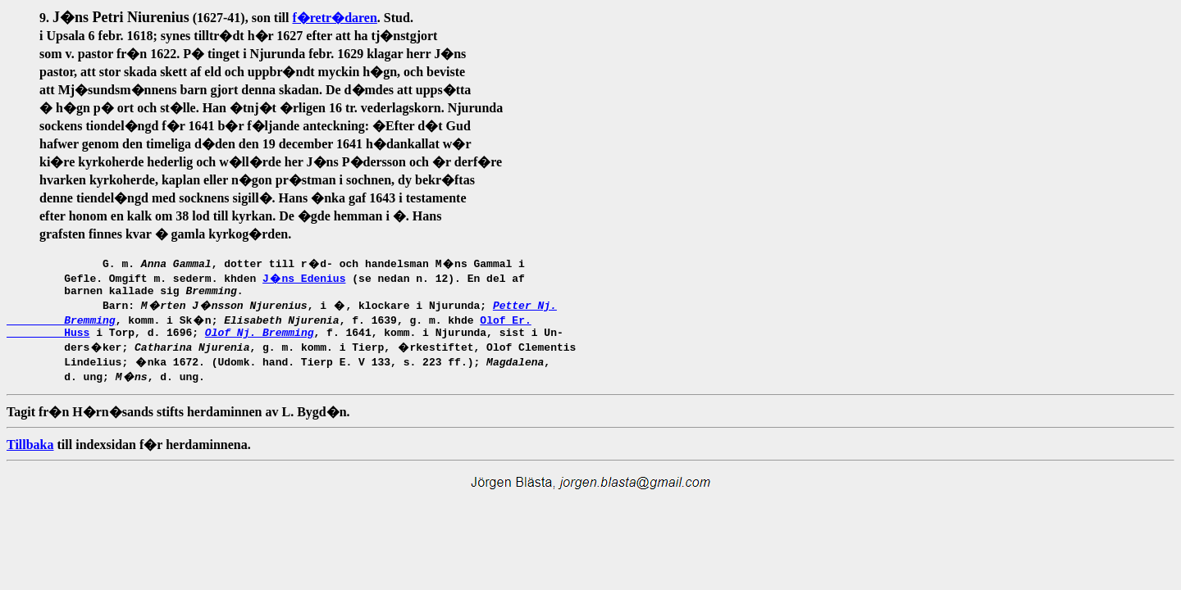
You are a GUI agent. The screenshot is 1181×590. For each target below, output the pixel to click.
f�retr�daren (334, 18)
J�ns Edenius (303, 277)
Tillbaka (30, 449)
